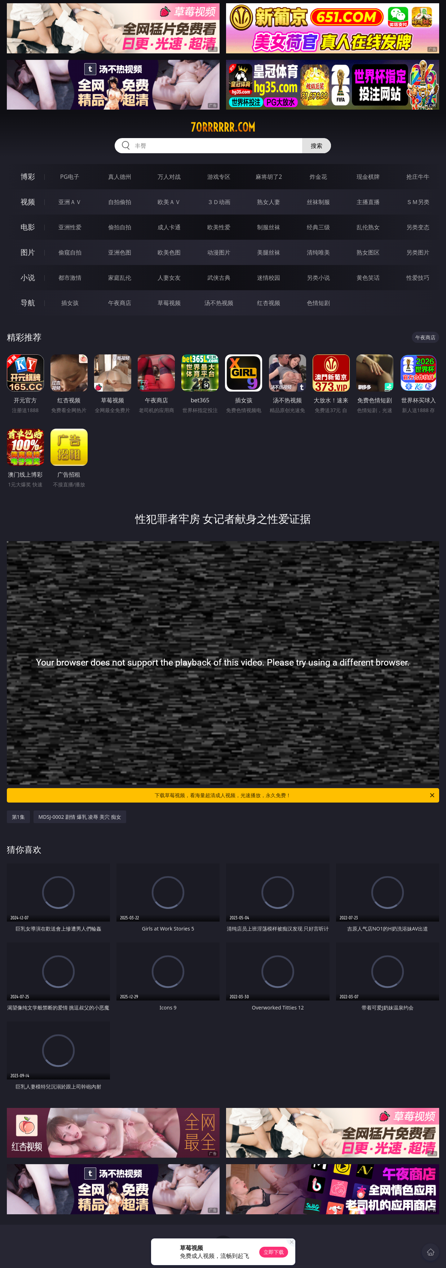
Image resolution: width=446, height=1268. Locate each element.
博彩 (28, 176)
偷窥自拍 (69, 252)
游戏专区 (218, 177)
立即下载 (274, 1252)
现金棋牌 (368, 177)
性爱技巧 (417, 278)
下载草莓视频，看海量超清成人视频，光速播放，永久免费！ (295, 795)
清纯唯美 (318, 252)
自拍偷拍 (119, 202)
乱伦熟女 (368, 227)
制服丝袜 (268, 227)
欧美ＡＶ (169, 202)
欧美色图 (169, 252)
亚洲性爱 (69, 227)
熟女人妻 (268, 202)
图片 (28, 252)
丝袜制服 (318, 202)
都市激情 (69, 278)
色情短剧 (318, 303)
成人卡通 (169, 227)
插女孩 (70, 303)
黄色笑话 (368, 278)
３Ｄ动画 (218, 202)
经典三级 (318, 227)
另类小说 (318, 278)
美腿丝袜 (268, 252)
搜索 (316, 146)
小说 (28, 277)
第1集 (18, 816)
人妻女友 (169, 278)
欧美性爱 (218, 227)
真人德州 (119, 177)
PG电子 (69, 177)
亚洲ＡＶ (69, 202)
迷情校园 (268, 278)
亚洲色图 (119, 252)
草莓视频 (169, 303)
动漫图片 (218, 252)
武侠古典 (218, 278)
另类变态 (417, 227)
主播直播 (368, 202)
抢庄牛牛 (417, 177)
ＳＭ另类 (417, 202)
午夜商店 (119, 303)
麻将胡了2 (269, 177)
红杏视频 (268, 303)
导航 (28, 303)
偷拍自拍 (119, 227)
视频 (28, 202)
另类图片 (417, 252)
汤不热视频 (218, 303)
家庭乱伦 (119, 278)
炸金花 (318, 177)
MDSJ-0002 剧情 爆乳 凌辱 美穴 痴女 (80, 816)
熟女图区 (368, 252)
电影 (28, 227)
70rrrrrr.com (223, 127)
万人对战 (169, 177)
